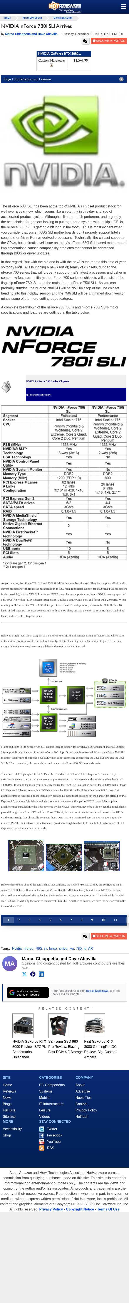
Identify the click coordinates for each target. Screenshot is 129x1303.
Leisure (44, 1110)
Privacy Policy (86, 1110)
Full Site (9, 1110)
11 (115, 920)
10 (103, 920)
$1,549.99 (81, 60)
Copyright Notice (80, 1209)
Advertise (82, 1091)
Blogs (7, 1104)
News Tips (83, 1097)
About (80, 1085)
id (85, 948)
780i (38, 948)
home (7, 18)
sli (45, 948)
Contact (81, 1104)
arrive (63, 948)
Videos (44, 1116)
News (7, 1097)
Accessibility (12, 1129)
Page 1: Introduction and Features (65, 79)
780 (79, 948)
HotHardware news (97, 990)
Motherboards (63, 18)
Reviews (9, 1091)
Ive (71, 948)
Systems (45, 1091)
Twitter (52, 1129)
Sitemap (9, 1116)
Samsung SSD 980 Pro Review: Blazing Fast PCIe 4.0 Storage (65, 1047)
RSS (50, 1148)
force (53, 948)
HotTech (81, 1116)
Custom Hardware (51, 60)
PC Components (32, 18)
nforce (28, 948)
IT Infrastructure (51, 1104)
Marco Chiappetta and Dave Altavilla (59, 958)
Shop (7, 1135)
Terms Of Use (108, 1209)
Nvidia (17, 948)
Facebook (54, 1135)
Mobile (44, 1097)
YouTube (54, 1141)
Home (7, 1085)
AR (90, 948)
